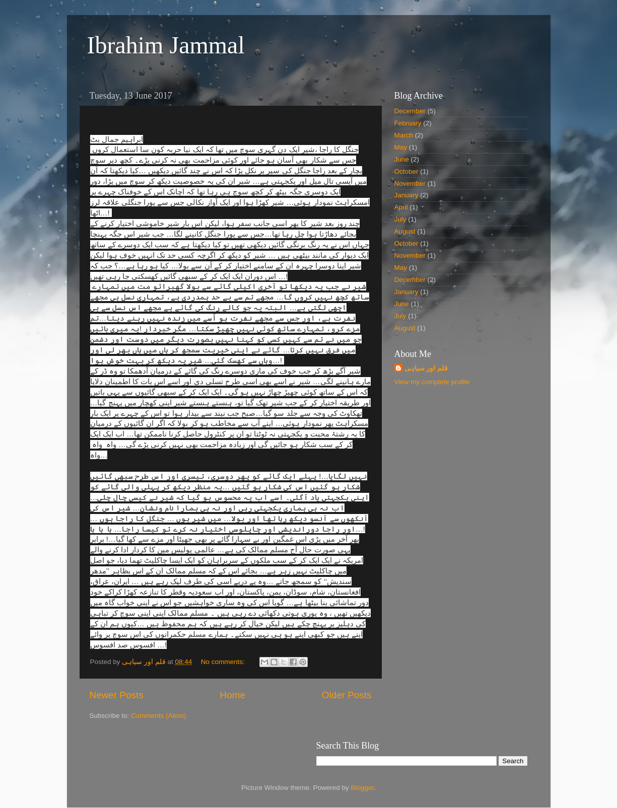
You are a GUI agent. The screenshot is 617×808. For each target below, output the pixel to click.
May (400, 147)
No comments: (224, 662)
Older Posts (347, 695)
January (406, 195)
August (405, 231)
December (410, 111)
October (406, 171)
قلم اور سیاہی (426, 368)
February (408, 123)
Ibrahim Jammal (166, 45)
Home (232, 695)
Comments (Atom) (158, 715)
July (400, 219)
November (410, 183)
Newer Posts (117, 695)
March (404, 135)
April (401, 207)
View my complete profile (432, 382)
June (401, 159)
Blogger (362, 787)
